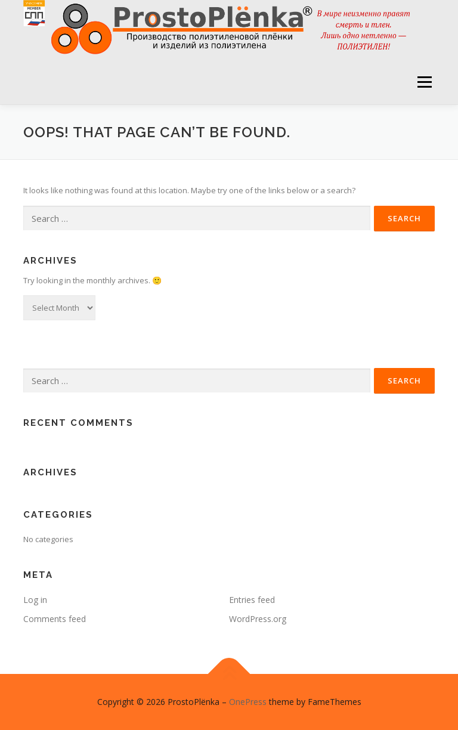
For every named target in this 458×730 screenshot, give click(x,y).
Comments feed (54, 618)
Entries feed (252, 599)
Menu (424, 81)
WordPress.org (257, 618)
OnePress (248, 701)
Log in (35, 599)
